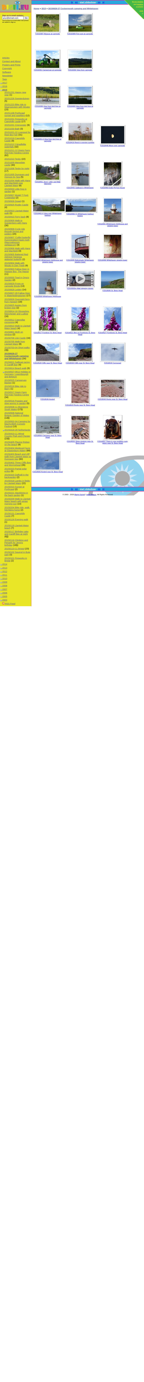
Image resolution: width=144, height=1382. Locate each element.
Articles (5, 58)
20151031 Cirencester (15, 125)
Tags (4, 79)
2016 (4, 86)
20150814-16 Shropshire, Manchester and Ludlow (17, 312)
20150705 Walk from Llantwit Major (14, 342)
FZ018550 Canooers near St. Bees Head (48, 436)
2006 (4, 593)
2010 (4, 578)
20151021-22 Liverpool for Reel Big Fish (17, 133)
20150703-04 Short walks (17, 347)
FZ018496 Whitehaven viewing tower (112, 260)
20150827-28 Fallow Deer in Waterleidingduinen (17, 294)
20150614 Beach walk (15, 368)
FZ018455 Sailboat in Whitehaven (80, 188)
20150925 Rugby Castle (16, 205)
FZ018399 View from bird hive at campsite (47, 107)
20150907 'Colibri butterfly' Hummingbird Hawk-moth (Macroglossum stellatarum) (17, 241)
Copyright (7, 68)
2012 (4, 571)
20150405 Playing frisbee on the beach (17, 443)
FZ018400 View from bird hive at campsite (80, 107)
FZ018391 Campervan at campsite (47, 70)
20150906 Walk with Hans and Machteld (17, 249)
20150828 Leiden (13, 289)
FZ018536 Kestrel (48, 399)
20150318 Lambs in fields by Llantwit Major (17, 482)
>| (103, 2)
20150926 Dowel (12, 201)
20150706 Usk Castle (15, 338)
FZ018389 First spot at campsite (80, 34)
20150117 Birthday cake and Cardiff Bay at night (16, 532)
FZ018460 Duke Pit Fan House (112, 188)
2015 (4, 90)
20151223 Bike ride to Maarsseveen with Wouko (17, 105)
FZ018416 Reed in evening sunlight (80, 142)
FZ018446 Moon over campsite (112, 145)
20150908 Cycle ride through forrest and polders (14, 231)
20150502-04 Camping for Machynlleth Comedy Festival (17, 424)
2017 (4, 83)
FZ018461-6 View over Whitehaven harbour (48, 214)
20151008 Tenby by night (16, 168)
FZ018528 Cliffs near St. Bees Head (47, 363)
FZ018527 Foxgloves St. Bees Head (112, 333)
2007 (4, 589)
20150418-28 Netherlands (17, 430)
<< (76, 2)
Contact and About (11, 61)
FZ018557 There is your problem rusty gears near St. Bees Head (112, 442)
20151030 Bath (12, 129)
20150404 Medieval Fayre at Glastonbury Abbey (17, 449)
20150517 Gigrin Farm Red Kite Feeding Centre (16, 393)
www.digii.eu (91, 494)
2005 (4, 596)
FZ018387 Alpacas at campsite (47, 34)
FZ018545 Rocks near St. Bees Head (112, 399)
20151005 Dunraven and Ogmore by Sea (16, 175)
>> (99, 2)
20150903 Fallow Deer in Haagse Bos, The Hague (16, 270)
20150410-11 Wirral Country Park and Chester (17, 434)
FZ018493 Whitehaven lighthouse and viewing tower (48, 261)
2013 (4, 568)
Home (36, 8)
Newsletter (7, 75)
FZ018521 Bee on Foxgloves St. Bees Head (80, 333)
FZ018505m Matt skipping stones (80, 288)
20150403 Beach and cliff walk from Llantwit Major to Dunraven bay (17, 456)
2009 (4, 582)
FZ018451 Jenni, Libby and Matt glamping (47, 183)
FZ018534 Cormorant (112, 363)
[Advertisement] (15, 39)
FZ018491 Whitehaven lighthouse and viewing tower (113, 225)
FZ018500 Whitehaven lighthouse (47, 296)
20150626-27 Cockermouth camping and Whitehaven (16, 356)
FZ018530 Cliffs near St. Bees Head (80, 363)
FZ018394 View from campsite (80, 70)
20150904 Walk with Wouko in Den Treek (14, 264)
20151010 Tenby (12, 159)
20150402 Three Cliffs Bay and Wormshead (17, 463)
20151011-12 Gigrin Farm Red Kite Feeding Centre (17, 151)
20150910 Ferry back (15, 217)
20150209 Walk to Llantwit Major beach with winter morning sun (17, 501)
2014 (4, 564)
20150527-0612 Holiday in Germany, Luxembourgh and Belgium (17, 374)
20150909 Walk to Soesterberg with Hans (15, 221)
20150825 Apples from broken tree (15, 306)
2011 (4, 575)
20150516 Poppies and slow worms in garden (15, 402)
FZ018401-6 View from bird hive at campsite (47, 140)
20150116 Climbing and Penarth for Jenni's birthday (16, 542)
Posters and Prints (11, 65)
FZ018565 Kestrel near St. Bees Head (47, 472)
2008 (4, 585)
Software (6, 72)
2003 (4, 600)
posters (140, 4)
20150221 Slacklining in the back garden (16, 494)
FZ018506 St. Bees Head (113, 290)
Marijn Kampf (79, 494)
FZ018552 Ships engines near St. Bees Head (80, 442)
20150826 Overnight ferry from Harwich (17, 300)
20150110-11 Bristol (14, 548)
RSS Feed (8, 603)
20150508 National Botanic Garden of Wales (16, 414)
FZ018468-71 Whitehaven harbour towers (80, 215)
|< (72, 2)
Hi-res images (137, 2)
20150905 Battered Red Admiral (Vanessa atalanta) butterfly (16, 257)
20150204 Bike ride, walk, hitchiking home (17, 508)
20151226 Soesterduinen (16, 98)
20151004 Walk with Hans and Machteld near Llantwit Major (17, 183)
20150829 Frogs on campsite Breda (14, 284)
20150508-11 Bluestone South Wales (16, 408)
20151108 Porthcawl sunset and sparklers (14, 114)
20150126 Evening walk (16, 519)
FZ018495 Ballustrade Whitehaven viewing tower (80, 261)
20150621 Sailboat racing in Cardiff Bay (17, 363)
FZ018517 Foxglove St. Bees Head (48, 333)
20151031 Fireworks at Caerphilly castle (15, 120)
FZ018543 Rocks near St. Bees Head (80, 405)
